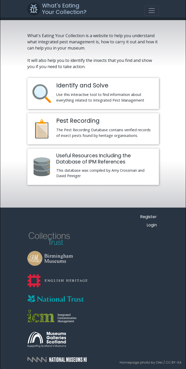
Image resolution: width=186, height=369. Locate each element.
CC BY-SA (174, 362)
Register (148, 217)
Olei (159, 362)
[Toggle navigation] (151, 10)
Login (152, 225)
